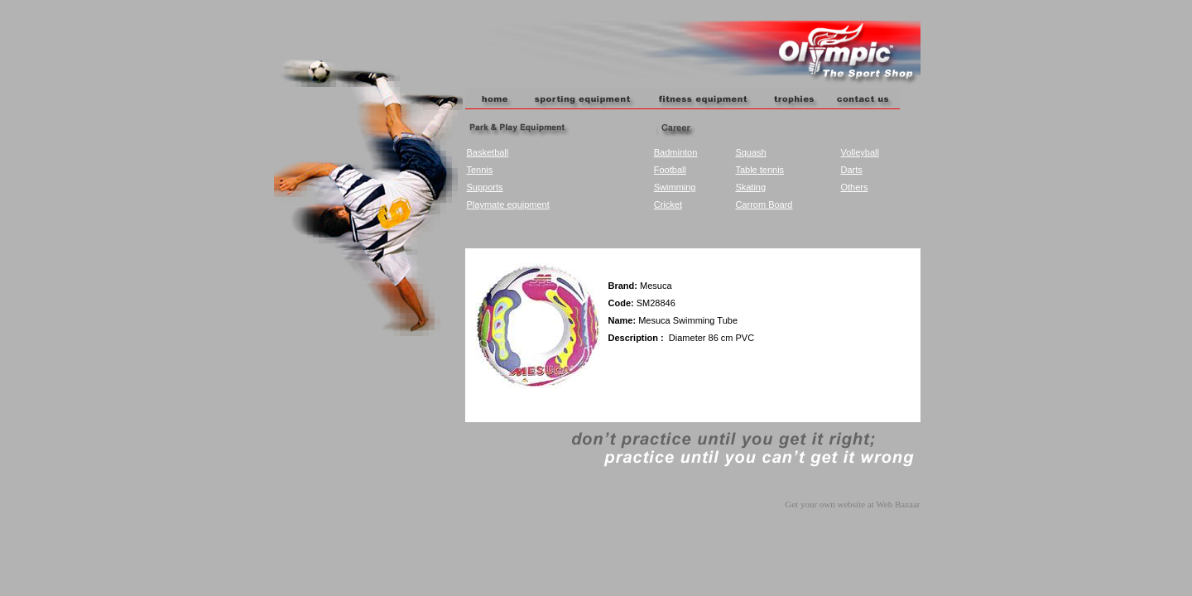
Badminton (676, 152)
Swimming (675, 187)
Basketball (488, 152)
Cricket (668, 204)
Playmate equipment (508, 204)
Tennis (480, 170)
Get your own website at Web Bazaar (852, 504)
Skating (750, 187)
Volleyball (859, 152)
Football (670, 170)
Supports (485, 187)
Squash (750, 152)
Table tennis (759, 170)
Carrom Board (763, 204)
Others (854, 187)
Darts (851, 170)
